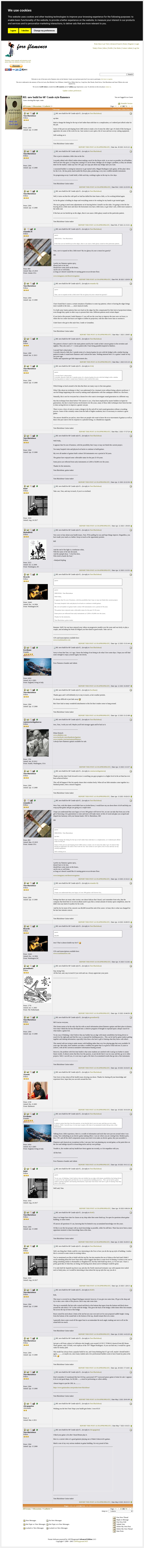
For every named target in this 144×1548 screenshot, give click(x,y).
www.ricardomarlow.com (61, 640)
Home (125, 44)
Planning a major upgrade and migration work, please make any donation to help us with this (18, 61)
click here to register (106, 79)
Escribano (93, 690)
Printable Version (125, 103)
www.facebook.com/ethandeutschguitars (67, 737)
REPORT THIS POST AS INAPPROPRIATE (94, 147)
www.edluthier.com (60, 735)
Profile (110, 48)
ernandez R (93, 284)
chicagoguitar (94, 1430)
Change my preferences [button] (44, 30)
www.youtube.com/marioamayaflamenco (67, 739)
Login (137, 44)
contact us (108, 87)
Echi (91, 366)
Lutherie (47, 106)
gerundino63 (94, 1017)
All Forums (27, 106)
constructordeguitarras (97, 771)
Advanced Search (116, 44)
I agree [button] (13, 30)
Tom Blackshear (95, 113)
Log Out (136, 48)
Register (131, 44)
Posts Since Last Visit (101, 44)
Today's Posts (97, 48)
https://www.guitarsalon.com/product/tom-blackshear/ (71, 1388)
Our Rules (117, 48)
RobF (92, 1212)
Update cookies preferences (72, 91)
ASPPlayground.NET (80, 1541)
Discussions (37, 106)
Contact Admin (127, 48)
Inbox (105, 48)
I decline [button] (25, 30)
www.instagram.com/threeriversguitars (66, 276)
